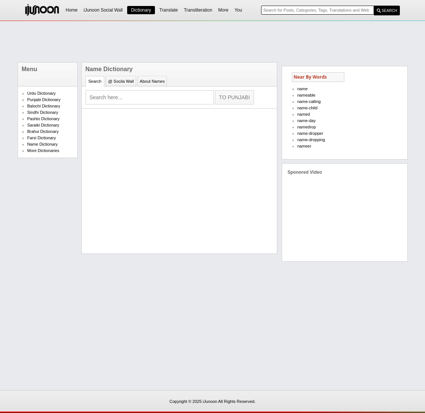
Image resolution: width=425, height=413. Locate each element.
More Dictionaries (43, 150)
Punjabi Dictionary (44, 99)
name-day (306, 120)
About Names (152, 81)
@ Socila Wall (121, 81)
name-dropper (310, 133)
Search (95, 81)
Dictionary (141, 10)
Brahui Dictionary (43, 131)
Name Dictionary (42, 144)
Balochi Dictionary (43, 106)
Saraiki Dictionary (43, 125)
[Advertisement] (213, 41)
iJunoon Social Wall (103, 10)
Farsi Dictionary (41, 138)
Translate (168, 10)
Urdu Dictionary (41, 93)
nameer (304, 146)
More (223, 10)
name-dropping (311, 139)
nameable (306, 95)
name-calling (309, 101)
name (302, 88)
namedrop (306, 127)
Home (72, 10)
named (303, 114)
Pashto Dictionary (43, 118)
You (238, 10)
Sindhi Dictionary (43, 112)
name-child (307, 108)
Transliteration (198, 10)
